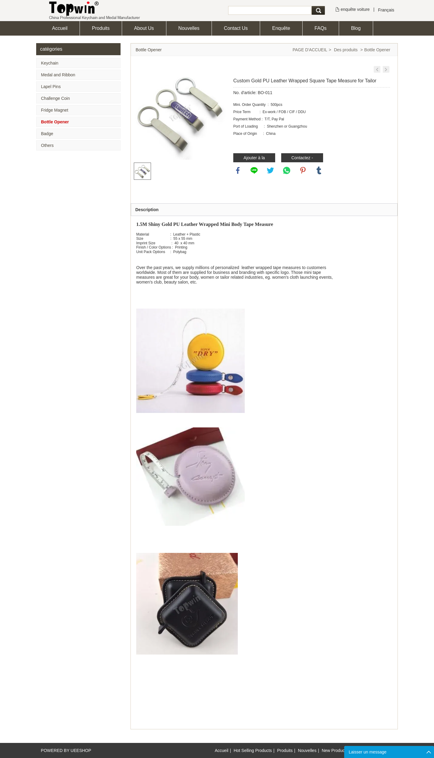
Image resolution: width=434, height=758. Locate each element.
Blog (356, 28)
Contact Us (236, 28)
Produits (101, 28)
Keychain (49, 63)
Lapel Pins (51, 86)
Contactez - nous (302, 158)
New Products (335, 750)
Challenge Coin (55, 98)
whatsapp (286, 170)
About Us (144, 28)
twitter (270, 170)
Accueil (60, 28)
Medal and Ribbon (58, 74)
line (254, 170)
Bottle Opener (55, 121)
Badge (47, 133)
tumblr (318, 170)
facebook (237, 170)
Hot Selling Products (253, 750)
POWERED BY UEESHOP (66, 750)
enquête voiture (355, 9)
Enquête (281, 28)
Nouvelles (189, 28)
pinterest (302, 170)
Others (47, 145)
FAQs (321, 28)
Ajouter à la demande (254, 158)
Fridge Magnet (54, 110)
